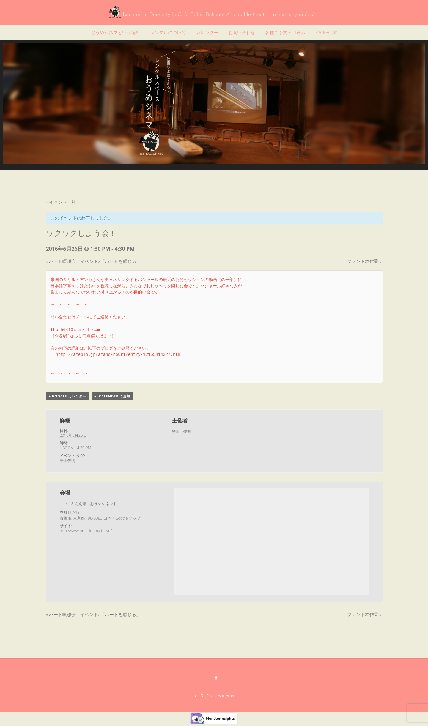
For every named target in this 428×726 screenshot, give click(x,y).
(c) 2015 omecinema (214, 695)
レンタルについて (168, 32)
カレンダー (207, 32)
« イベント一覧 (60, 202)
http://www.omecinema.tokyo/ (86, 530)
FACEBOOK (326, 32)
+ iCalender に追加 (112, 396)
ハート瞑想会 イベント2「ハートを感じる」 (93, 261)
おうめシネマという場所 (115, 32)
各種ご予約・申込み (285, 32)
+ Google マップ (126, 518)
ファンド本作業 (364, 261)
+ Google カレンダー (67, 396)
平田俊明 (67, 460)
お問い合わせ (241, 32)
